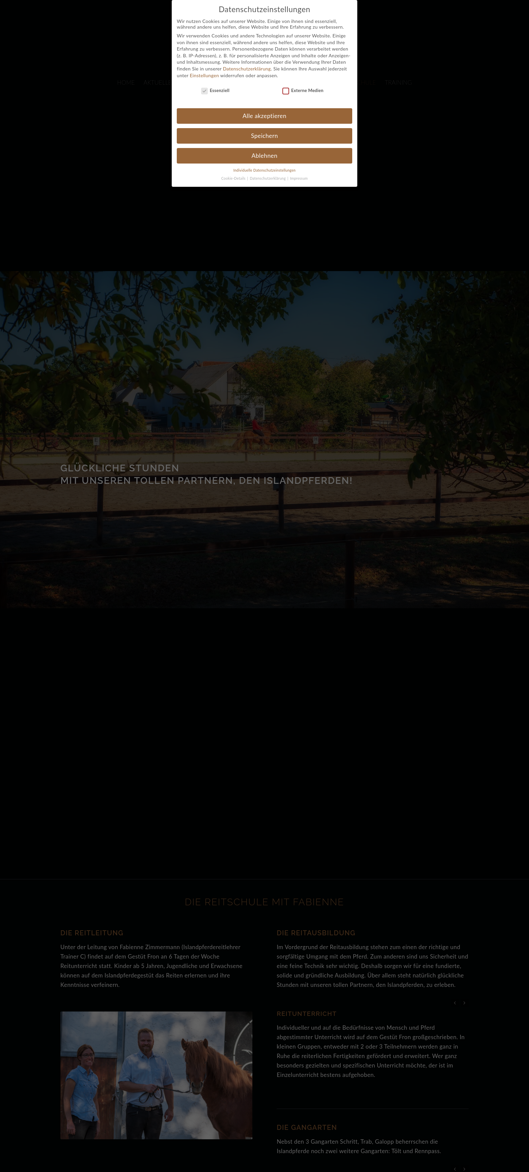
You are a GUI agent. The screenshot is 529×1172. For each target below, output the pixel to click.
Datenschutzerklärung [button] (268, 172)
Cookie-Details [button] (234, 172)
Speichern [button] (264, 129)
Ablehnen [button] (264, 149)
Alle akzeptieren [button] (264, 109)
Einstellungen (204, 69)
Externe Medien (303, 84)
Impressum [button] (299, 172)
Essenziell (215, 84)
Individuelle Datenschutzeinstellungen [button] (264, 164)
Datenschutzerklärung (247, 62)
